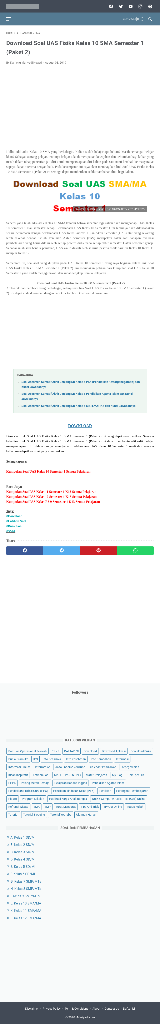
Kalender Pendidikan (103, 767)
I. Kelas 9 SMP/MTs (25, 896)
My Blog (117, 774)
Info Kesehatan (76, 759)
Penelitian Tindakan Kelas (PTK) (73, 790)
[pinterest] (149, 5)
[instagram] (139, 5)
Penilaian (105, 790)
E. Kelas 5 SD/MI (22, 866)
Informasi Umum (19, 767)
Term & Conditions (76, 1008)
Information (42, 767)
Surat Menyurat (66, 806)
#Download (14, 515)
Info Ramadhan (101, 759)
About (96, 1008)
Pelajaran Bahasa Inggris (70, 782)
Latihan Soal (41, 774)
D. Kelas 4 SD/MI (22, 859)
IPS (35, 759)
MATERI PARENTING (67, 774)
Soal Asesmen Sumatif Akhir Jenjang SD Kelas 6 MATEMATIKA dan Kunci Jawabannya (78, 405)
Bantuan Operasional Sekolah (27, 751)
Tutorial (13, 814)
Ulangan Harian (86, 814)
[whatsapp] (135, 550)
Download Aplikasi (114, 751)
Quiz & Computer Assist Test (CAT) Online (118, 798)
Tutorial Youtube (60, 814)
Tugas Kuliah (135, 806)
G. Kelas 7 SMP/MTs (25, 881)
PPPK (12, 782)
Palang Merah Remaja (35, 782)
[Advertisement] (80, 103)
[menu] (8, 18)
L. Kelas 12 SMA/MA (25, 918)
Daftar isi (129, 1008)
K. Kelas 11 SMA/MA (25, 911)
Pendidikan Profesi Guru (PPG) (28, 790)
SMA (37, 806)
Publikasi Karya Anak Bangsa (68, 798)
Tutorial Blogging (34, 814)
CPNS (55, 751)
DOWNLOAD (80, 425)
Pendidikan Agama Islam (108, 782)
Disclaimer (32, 1008)
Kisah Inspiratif (18, 774)
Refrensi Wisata (18, 806)
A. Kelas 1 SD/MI (22, 837)
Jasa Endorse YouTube (70, 767)
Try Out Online (113, 806)
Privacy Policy (52, 1008)
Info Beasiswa (52, 759)
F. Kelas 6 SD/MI (22, 874)
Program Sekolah (33, 798)
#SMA (10, 530)
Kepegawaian (130, 767)
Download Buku (141, 751)
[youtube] (129, 5)
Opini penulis (136, 774)
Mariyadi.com (86, 1017)
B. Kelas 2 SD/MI (22, 845)
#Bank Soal (14, 525)
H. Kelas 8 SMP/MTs (25, 889)
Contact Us (112, 1008)
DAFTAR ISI (71, 751)
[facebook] (110, 5)
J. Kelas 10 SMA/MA (25, 903)
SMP (48, 806)
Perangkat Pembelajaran (132, 790)
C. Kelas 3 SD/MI (22, 852)
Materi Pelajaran (96, 774)
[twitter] (119, 5)
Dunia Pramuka (18, 759)
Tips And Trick (90, 806)
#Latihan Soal (16, 520)
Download (90, 751)
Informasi (122, 759)
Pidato (12, 798)
